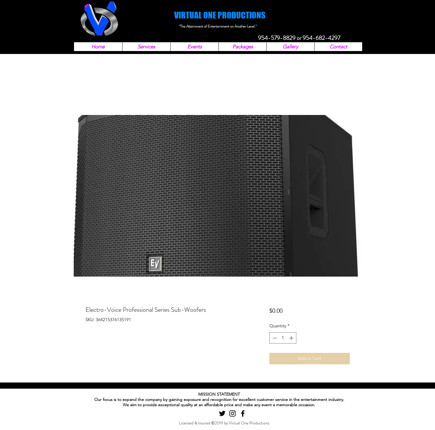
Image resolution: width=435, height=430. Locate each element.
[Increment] (292, 338)
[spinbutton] (283, 338)
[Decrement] (274, 338)
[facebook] (243, 413)
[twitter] (222, 413)
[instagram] (232, 413)
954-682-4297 (321, 38)
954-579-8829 (276, 38)
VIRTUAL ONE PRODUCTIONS (220, 15)
